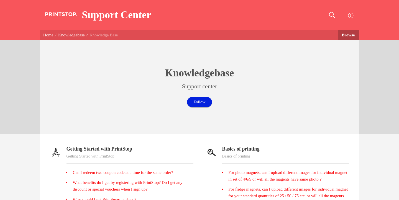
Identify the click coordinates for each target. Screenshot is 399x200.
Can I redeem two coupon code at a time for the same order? (123, 172)
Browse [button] (349, 35)
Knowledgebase (71, 35)
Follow (200, 102)
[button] (332, 15)
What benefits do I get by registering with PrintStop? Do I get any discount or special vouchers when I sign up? (127, 185)
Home (48, 35)
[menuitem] (351, 14)
